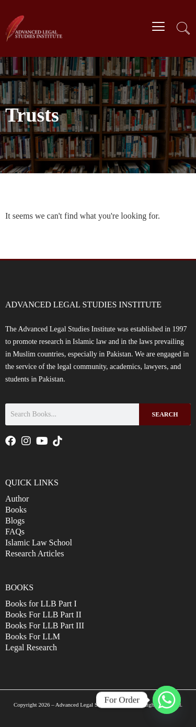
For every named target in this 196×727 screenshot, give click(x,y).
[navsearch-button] (182, 29)
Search (165, 414)
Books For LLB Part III (44, 625)
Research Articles (34, 553)
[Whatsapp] (167, 700)
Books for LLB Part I (41, 603)
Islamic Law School (38, 542)
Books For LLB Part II (43, 614)
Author (17, 498)
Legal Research (31, 647)
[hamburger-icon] (158, 27)
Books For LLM (32, 636)
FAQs (15, 531)
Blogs (15, 520)
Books (16, 509)
